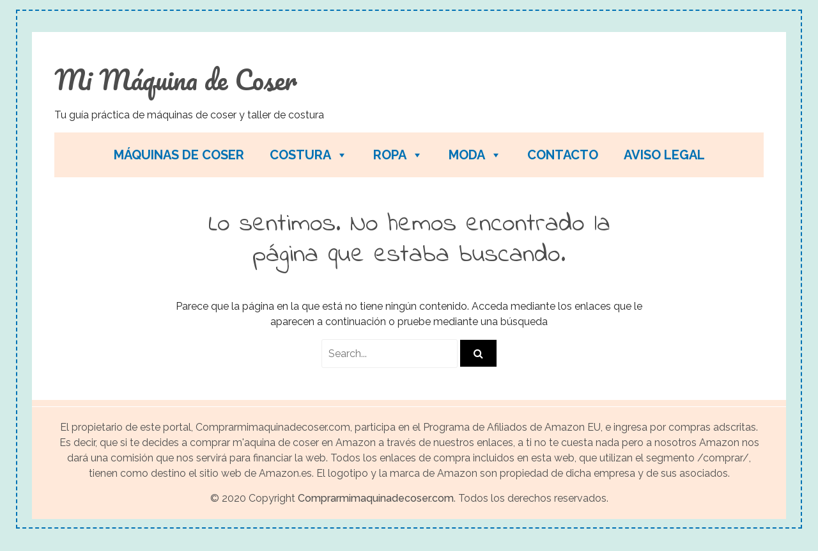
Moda (475, 155)
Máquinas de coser (179, 155)
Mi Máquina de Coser (175, 79)
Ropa (398, 155)
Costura (309, 155)
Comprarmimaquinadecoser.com (376, 498)
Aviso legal (664, 155)
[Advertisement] (568, 96)
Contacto (562, 155)
